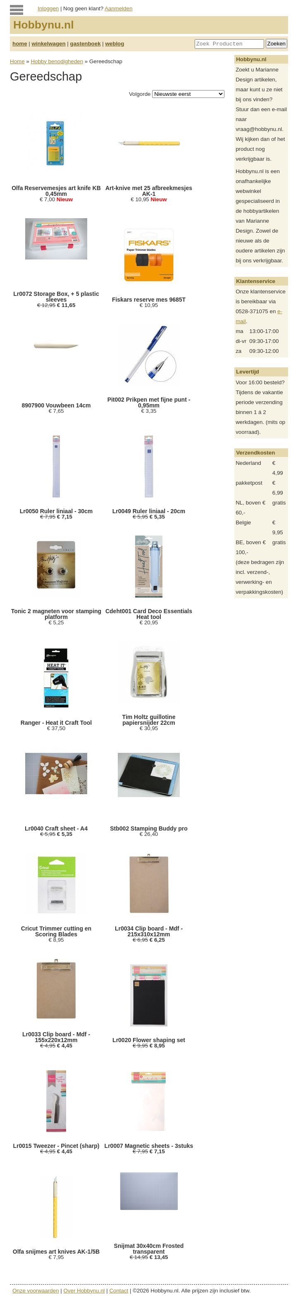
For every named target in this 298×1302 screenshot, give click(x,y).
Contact (118, 1291)
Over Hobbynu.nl (84, 1291)
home (19, 43)
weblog (114, 43)
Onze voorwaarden (35, 1291)
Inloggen (48, 8)
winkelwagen (48, 43)
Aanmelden (118, 8)
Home (17, 61)
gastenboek (85, 43)
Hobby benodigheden (57, 61)
